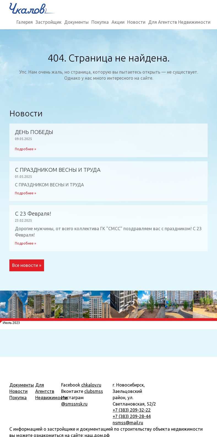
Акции (118, 22)
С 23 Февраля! (33, 214)
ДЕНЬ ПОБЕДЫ (34, 132)
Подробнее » (25, 149)
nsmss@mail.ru (128, 422)
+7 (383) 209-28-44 (132, 416)
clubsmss (93, 391)
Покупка (100, 22)
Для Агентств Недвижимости (179, 22)
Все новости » (26, 265)
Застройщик (48, 22)
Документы (76, 22)
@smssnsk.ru (74, 403)
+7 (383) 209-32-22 (132, 409)
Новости (136, 22)
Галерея (25, 22)
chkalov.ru (91, 384)
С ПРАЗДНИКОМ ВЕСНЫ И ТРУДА (58, 170)
